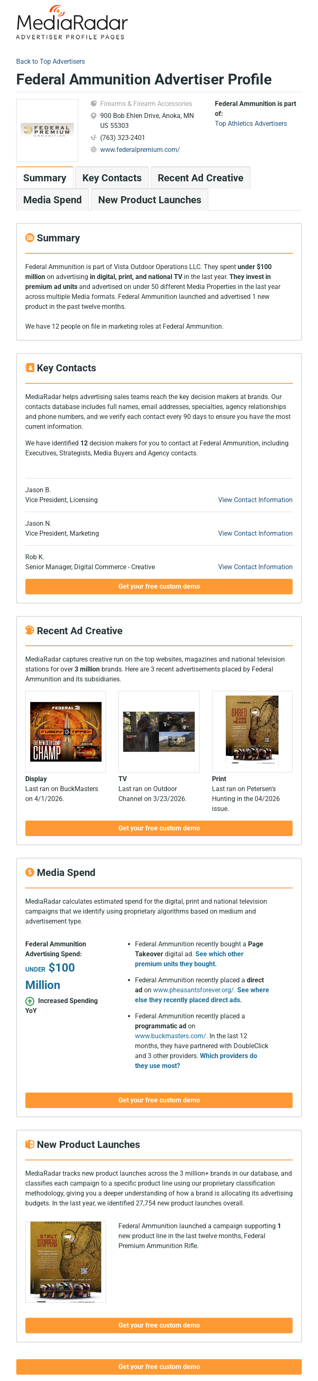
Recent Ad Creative (200, 178)
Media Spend (52, 200)
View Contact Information (255, 500)
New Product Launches (149, 200)
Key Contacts (112, 178)
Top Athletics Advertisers (251, 124)
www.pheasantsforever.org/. (194, 990)
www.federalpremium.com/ (140, 150)
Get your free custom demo (159, 1367)
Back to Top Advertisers (50, 61)
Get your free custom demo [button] (159, 586)
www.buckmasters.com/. (171, 1036)
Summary (44, 178)
